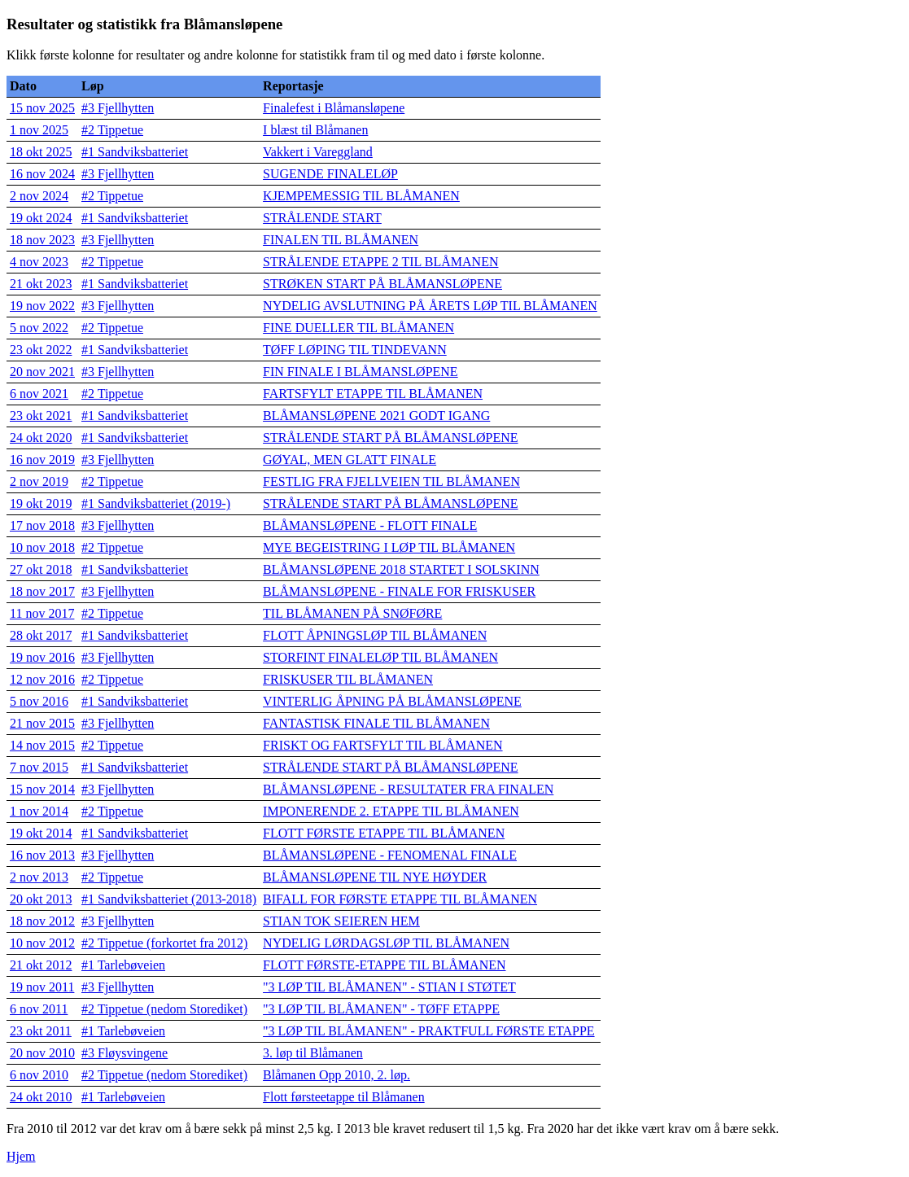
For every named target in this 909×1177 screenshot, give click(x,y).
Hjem (21, 1156)
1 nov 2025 (39, 130)
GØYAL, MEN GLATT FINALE (349, 459)
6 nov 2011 (39, 1009)
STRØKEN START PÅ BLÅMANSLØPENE (382, 284)
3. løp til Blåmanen (313, 1053)
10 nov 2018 (42, 547)
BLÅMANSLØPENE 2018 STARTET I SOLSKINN (401, 569)
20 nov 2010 (42, 1053)
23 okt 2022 (41, 350)
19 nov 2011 (42, 987)
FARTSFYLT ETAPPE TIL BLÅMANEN (373, 393)
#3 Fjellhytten (117, 108)
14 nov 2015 (42, 745)
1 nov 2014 (39, 811)
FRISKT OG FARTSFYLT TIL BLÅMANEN (383, 745)
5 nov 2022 (39, 328)
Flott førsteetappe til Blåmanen (344, 1097)
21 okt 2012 (41, 965)
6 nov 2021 (39, 393)
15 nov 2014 (42, 789)
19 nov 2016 (42, 657)
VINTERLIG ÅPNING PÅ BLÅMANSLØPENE (392, 701)
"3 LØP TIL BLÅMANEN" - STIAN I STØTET (389, 987)
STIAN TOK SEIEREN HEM (341, 921)
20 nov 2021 (42, 371)
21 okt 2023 (41, 284)
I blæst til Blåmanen (315, 130)
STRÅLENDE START (322, 218)
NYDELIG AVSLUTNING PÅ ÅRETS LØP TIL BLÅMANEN (430, 306)
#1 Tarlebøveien (123, 965)
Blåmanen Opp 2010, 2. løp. (336, 1075)
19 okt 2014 (41, 833)
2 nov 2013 (39, 877)
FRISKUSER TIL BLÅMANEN (348, 679)
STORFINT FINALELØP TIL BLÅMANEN (380, 657)
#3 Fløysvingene (124, 1053)
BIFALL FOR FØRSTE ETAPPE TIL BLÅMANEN (400, 899)
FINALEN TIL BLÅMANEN (340, 240)
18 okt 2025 (41, 152)
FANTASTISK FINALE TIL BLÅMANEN (376, 723)
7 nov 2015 (39, 767)
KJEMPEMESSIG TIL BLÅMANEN (361, 196)
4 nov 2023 (39, 262)
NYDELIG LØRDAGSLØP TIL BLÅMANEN (386, 943)
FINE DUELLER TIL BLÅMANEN (358, 328)
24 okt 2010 (41, 1097)
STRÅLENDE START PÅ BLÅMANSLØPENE (390, 437)
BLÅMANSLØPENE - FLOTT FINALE (370, 525)
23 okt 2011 (41, 1031)
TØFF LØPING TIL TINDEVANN (355, 350)
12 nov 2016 (42, 679)
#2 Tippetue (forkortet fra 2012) (164, 943)
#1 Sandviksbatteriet (134, 152)
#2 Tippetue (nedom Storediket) (164, 1009)
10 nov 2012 (42, 943)
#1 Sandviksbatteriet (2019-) (155, 503)
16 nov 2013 (42, 855)
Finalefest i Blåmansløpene (333, 108)
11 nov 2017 (42, 613)
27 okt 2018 (41, 569)
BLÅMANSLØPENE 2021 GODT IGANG (376, 415)
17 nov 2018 (42, 525)
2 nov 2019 (39, 481)
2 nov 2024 (39, 196)
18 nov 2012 (42, 921)
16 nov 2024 (42, 174)
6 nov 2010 (39, 1075)
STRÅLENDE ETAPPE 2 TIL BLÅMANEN (380, 262)
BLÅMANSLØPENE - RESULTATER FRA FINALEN (408, 789)
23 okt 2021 (41, 415)
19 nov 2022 (42, 306)
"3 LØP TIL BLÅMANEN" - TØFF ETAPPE (381, 1009)
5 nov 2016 (39, 701)
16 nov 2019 (42, 459)
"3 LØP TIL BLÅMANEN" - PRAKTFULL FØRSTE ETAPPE (429, 1031)
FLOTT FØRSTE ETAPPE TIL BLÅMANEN (384, 833)
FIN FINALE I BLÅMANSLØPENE (360, 371)
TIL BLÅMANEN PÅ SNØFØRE (352, 613)
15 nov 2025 (42, 108)
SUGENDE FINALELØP (330, 174)
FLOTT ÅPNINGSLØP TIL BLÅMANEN (375, 635)
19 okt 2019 (41, 503)
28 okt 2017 (41, 635)
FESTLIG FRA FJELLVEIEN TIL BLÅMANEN (391, 481)
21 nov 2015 (42, 723)
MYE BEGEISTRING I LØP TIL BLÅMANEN (389, 547)
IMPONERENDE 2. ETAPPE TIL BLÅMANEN (391, 811)
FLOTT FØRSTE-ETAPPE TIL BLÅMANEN (384, 965)
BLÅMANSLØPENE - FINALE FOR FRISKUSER (399, 591)
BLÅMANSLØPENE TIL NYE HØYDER (375, 877)
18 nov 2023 (42, 240)
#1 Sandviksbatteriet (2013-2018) (168, 899)
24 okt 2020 (41, 437)
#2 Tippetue (112, 130)
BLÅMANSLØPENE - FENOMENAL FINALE (390, 855)
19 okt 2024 (41, 218)
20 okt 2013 (41, 899)
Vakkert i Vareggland (318, 152)
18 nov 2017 (42, 591)
